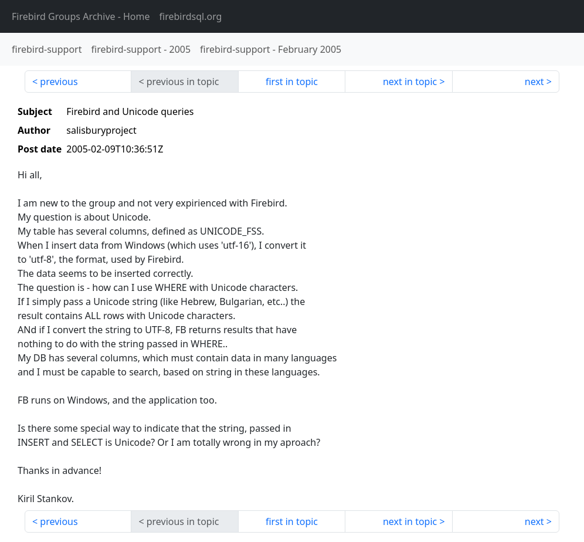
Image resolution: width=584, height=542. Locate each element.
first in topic (292, 81)
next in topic (410, 81)
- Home (81, 16)
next (534, 81)
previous (58, 81)
